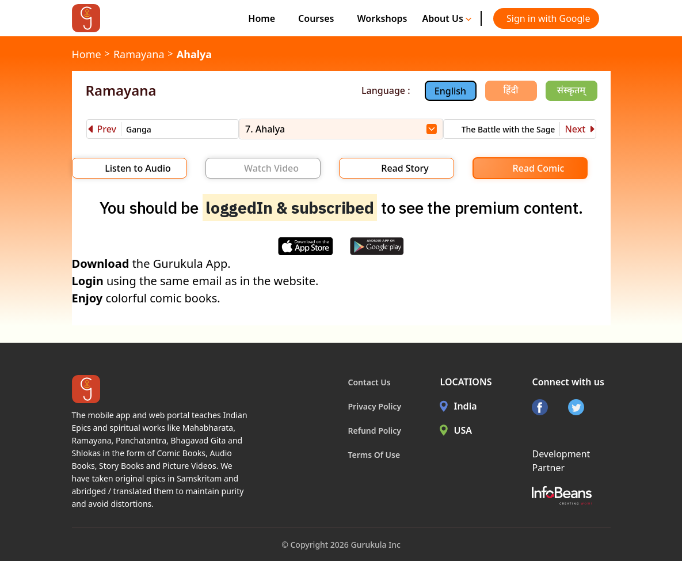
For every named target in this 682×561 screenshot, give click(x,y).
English (450, 91)
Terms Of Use (374, 454)
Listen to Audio (138, 168)
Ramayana (139, 54)
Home (261, 18)
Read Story (404, 168)
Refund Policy (375, 430)
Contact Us (369, 382)
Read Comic (539, 168)
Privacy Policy (375, 406)
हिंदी (511, 90)
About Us (446, 18)
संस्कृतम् (571, 90)
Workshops (382, 18)
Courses (316, 18)
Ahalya (194, 54)
